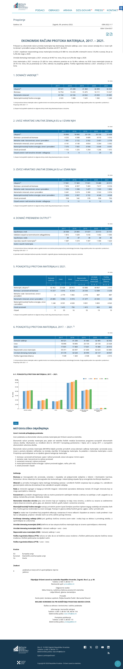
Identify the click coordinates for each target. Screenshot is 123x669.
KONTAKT (112, 10)
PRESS (99, 10)
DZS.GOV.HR (83, 10)
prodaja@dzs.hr (70, 622)
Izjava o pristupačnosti (46, 655)
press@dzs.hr (69, 584)
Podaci (40, 10)
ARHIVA (67, 10)
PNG (16, 423)
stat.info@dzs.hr (70, 614)
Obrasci (54, 10)
